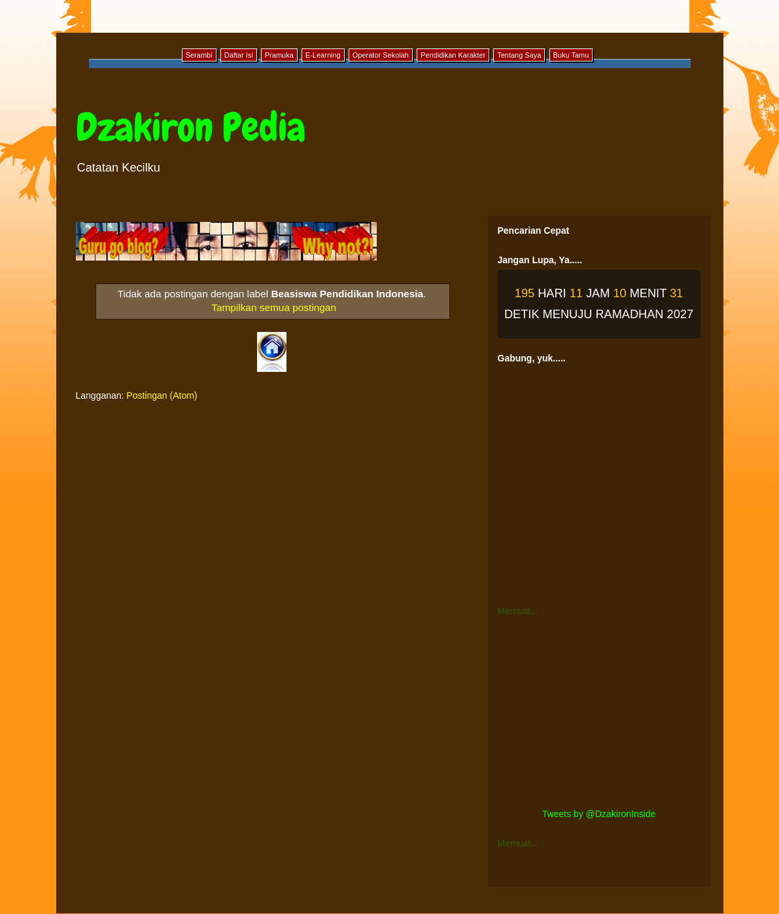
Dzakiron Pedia (190, 127)
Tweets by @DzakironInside (599, 814)
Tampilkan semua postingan (273, 307)
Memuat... (518, 611)
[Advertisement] (599, 712)
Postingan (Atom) (161, 395)
